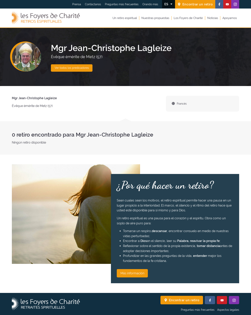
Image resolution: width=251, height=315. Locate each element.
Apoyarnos (229, 18)
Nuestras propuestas (155, 18)
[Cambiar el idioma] (168, 4)
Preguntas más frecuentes (122, 4)
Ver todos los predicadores (72, 67)
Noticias (212, 18)
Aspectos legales (228, 309)
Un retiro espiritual (124, 18)
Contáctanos (93, 4)
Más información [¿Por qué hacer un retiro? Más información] (132, 273)
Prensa (76, 4)
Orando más (150, 4)
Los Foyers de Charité (188, 18)
